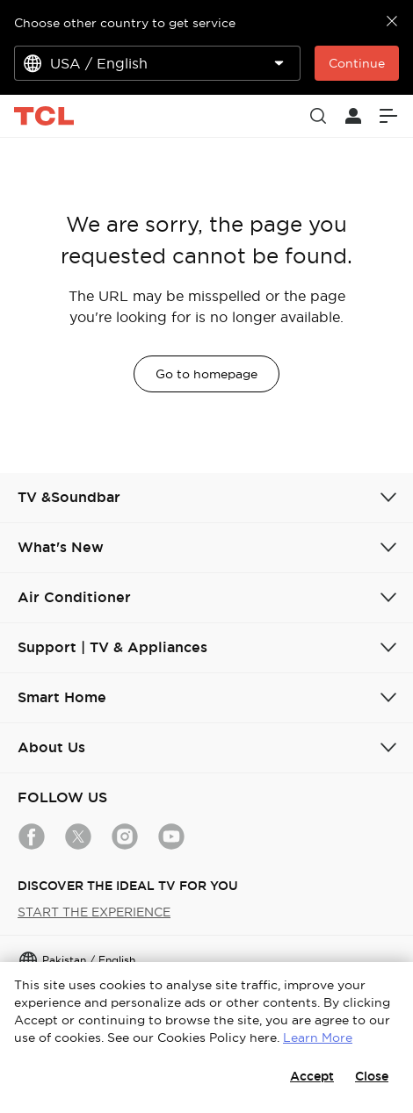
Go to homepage (206, 374)
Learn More (317, 1037)
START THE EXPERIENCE (94, 912)
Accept (312, 1076)
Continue (357, 63)
